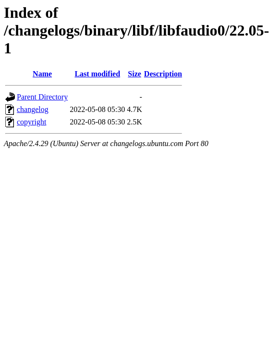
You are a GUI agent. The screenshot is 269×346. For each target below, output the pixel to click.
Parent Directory (42, 97)
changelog (33, 109)
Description (163, 74)
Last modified (97, 74)
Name (42, 74)
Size (134, 74)
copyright (31, 122)
